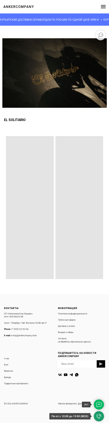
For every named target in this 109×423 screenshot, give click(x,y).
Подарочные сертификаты (16, 383)
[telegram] (71, 375)
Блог (6, 365)
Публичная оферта (66, 320)
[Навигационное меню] (103, 6)
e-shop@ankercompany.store (24, 335)
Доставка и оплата (66, 326)
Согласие (62, 338)
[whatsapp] (77, 375)
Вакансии (8, 371)
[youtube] (66, 375)
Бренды (7, 377)
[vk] (60, 375)
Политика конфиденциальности (72, 314)
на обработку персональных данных (74, 342)
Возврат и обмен (65, 332)
